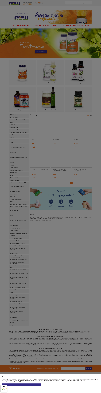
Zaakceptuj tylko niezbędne (10, 384)
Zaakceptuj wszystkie (34, 384)
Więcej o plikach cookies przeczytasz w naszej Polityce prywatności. (14, 381)
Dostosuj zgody (23, 384)
